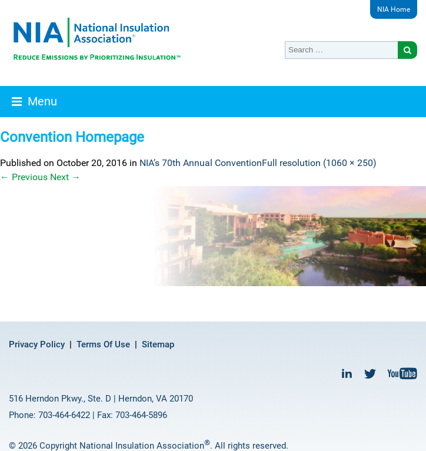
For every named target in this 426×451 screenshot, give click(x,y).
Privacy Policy (37, 344)
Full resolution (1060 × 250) (319, 162)
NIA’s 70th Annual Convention (200, 162)
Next (65, 177)
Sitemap (158, 344)
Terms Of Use (103, 344)
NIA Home (393, 9)
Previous (24, 177)
